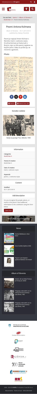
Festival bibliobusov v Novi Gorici (22, 235)
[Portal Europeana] (18, 341)
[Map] (26, 9)
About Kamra (9, 391)
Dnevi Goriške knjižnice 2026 (23, 246)
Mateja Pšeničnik (23, 33)
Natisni (11, 104)
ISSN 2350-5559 (27, 391)
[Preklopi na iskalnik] (32, 9)
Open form (8, 211)
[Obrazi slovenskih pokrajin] (18, 364)
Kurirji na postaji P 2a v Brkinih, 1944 (18, 138)
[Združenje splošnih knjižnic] (18, 379)
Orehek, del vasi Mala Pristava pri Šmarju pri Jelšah (23, 280)
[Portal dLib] (18, 349)
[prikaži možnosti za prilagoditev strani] (31, 2)
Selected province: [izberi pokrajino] (11, 2)
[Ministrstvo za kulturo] (18, 326)
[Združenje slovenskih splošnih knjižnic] (18, 357)
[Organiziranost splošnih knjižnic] (18, 333)
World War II (8, 156)
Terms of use (18, 391)
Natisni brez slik (23, 104)
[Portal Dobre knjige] (18, 372)
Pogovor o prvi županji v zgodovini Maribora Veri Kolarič (23, 259)
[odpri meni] (3, 9)
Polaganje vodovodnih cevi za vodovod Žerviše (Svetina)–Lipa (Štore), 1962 (23, 292)
